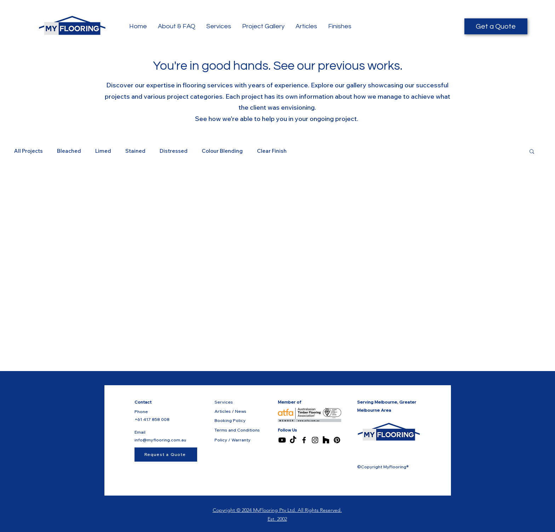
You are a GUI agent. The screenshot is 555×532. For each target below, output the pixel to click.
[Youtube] (282, 440)
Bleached (69, 151)
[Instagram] (315, 440)
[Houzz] (326, 440)
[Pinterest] (337, 440)
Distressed (174, 151)
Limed (103, 151)
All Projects (28, 151)
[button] (531, 152)
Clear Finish (272, 151)
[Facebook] (304, 440)
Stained (135, 151)
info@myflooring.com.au (160, 440)
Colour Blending (222, 151)
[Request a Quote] (166, 454)
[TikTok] (293, 440)
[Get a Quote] (495, 26)
